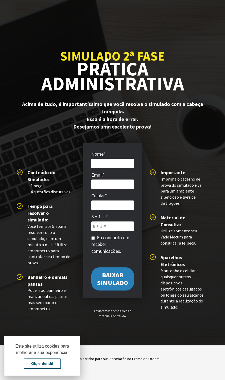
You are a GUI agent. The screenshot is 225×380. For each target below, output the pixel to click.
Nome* (98, 154)
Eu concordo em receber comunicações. (110, 244)
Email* (98, 175)
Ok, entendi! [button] (42, 363)
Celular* (99, 196)
